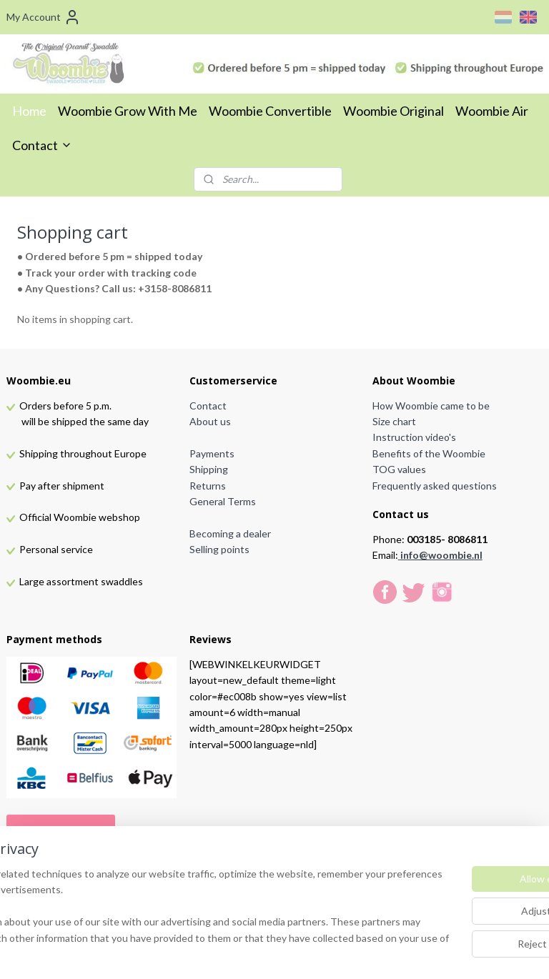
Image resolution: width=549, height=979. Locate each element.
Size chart (394, 421)
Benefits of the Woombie (428, 453)
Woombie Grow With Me (127, 111)
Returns (207, 485)
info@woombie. (437, 555)
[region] (180, 906)
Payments (211, 453)
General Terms (222, 501)
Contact (42, 145)
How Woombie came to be (431, 405)
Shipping (208, 469)
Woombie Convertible (270, 111)
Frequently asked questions (434, 485)
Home (29, 111)
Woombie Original (393, 111)
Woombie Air (491, 111)
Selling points (219, 549)
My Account (43, 17)
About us (210, 421)
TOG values (399, 469)
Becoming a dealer (230, 533)
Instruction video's (414, 437)
